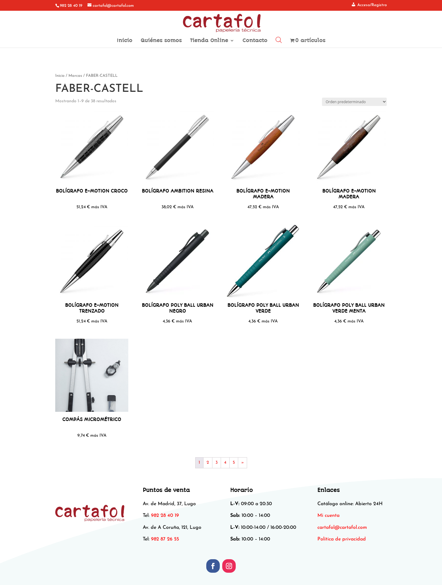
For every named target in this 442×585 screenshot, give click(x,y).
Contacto (254, 40)
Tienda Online (209, 40)
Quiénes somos (161, 40)
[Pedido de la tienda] (354, 102)
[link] (342, 527)
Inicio (124, 40)
